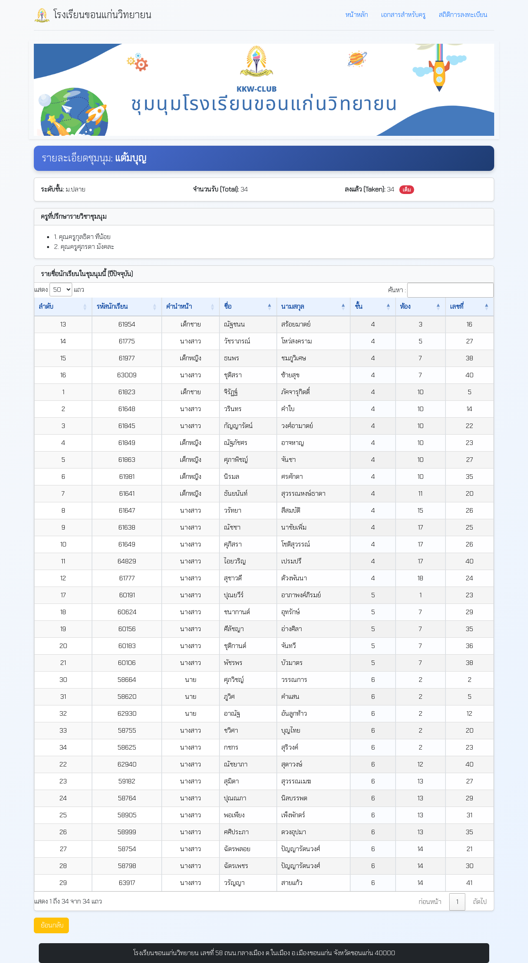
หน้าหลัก (357, 14)
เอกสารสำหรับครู (403, 14)
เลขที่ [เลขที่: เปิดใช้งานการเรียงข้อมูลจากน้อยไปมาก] (458, 306)
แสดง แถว (59, 289)
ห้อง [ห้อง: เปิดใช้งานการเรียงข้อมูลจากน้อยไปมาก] (415, 306)
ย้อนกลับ (52, 925)
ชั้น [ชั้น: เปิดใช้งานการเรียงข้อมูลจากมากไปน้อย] (377, 306)
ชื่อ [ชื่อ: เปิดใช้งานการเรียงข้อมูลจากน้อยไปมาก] (231, 306)
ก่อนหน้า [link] (430, 901)
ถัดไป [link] (480, 901)
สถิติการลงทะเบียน (463, 14)
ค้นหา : (441, 290)
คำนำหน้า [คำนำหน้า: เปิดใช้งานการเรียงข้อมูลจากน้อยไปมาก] (174, 306)
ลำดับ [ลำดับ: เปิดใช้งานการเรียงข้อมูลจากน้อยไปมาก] (46, 306)
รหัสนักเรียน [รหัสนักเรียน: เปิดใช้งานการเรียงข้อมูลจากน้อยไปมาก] (102, 306)
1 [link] (457, 901)
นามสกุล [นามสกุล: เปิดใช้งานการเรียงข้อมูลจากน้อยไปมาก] (299, 306)
